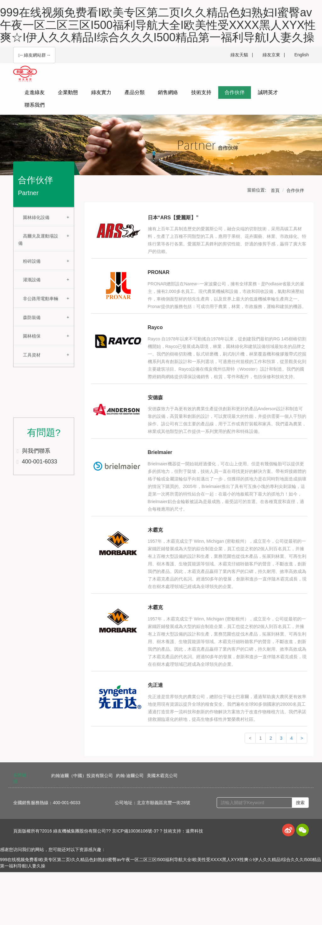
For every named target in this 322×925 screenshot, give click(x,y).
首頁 (275, 190)
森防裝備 (32, 317)
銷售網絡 (168, 92)
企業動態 (68, 92)
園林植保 (32, 336)
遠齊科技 (194, 830)
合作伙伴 (235, 92)
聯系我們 (35, 105)
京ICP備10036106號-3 (134, 830)
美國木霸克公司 (162, 775)
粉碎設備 (32, 261)
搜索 (300, 802)
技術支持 (201, 92)
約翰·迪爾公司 (130, 775)
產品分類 (135, 92)
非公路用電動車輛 (40, 298)
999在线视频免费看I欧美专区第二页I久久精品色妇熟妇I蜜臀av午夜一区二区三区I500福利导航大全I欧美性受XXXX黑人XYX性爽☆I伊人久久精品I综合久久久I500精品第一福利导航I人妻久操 (158, 25)
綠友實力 (101, 92)
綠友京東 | (274, 54)
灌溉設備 (32, 279)
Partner (28, 192)
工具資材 (32, 354)
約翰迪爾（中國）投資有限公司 (82, 775)
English (301, 54)
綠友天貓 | (241, 54)
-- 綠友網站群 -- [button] (34, 55)
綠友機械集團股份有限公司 (79, 830)
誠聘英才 (268, 92)
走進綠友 (35, 92)
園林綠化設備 (36, 217)
